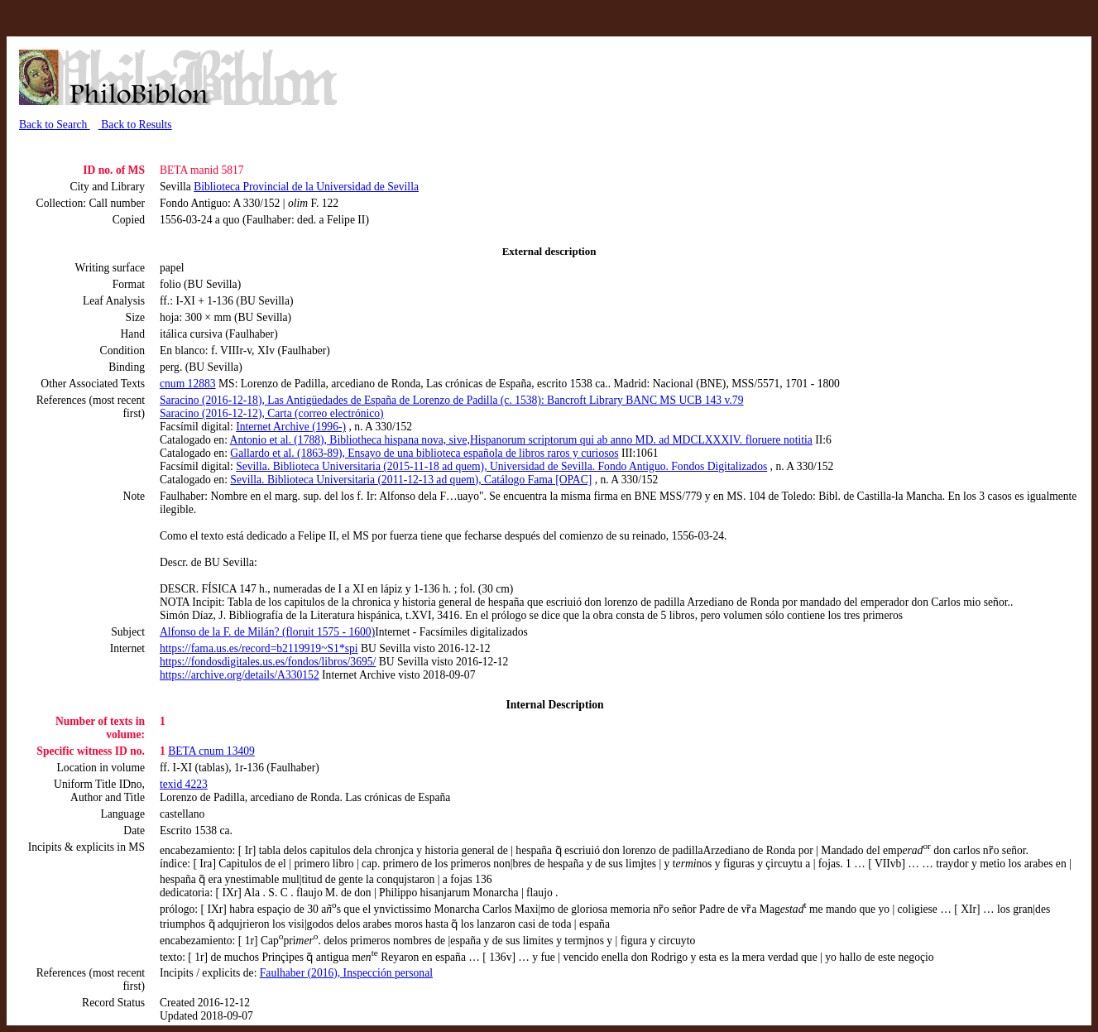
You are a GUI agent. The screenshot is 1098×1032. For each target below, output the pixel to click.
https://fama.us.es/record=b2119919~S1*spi (259, 648)
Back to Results (135, 124)
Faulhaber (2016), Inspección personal (346, 973)
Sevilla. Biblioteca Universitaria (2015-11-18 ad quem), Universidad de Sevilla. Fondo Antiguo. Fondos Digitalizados (501, 466)
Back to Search (54, 124)
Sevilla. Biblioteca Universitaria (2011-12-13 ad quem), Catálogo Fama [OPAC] (411, 479)
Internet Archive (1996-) (291, 426)
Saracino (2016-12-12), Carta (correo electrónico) (272, 413)
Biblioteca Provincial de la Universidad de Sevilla (306, 186)
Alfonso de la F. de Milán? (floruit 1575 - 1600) (267, 632)
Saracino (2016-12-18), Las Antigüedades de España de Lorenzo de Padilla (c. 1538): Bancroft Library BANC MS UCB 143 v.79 (451, 400)
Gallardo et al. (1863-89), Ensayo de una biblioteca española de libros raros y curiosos (424, 453)
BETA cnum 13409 (211, 751)
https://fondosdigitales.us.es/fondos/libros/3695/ (268, 661)
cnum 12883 (188, 383)
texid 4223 (184, 784)
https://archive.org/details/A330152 (239, 675)
